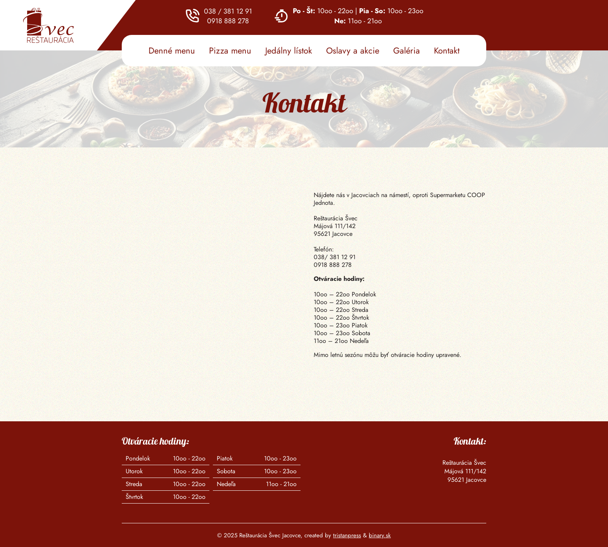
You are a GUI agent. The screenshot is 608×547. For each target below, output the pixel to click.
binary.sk (380, 535)
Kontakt (446, 51)
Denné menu (172, 51)
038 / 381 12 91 (228, 11)
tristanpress (347, 535)
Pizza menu (230, 51)
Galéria (406, 51)
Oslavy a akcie (352, 51)
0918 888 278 (228, 21)
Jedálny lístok (288, 51)
